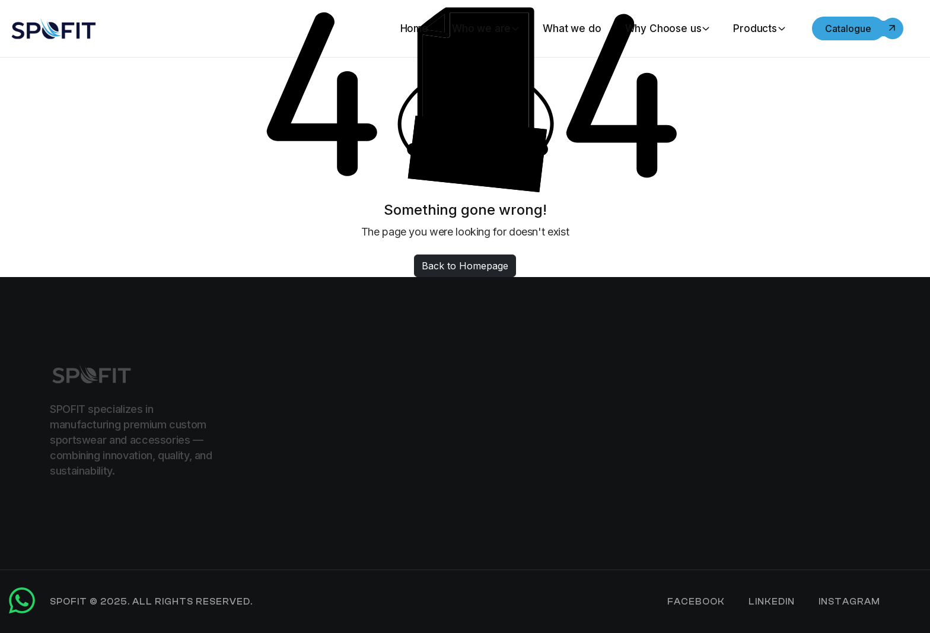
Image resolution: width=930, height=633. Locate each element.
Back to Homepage (465, 266)
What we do (572, 28)
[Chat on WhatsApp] (22, 608)
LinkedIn (772, 602)
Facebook (696, 602)
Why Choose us (663, 28)
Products (755, 28)
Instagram (849, 602)
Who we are (481, 28)
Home (414, 28)
